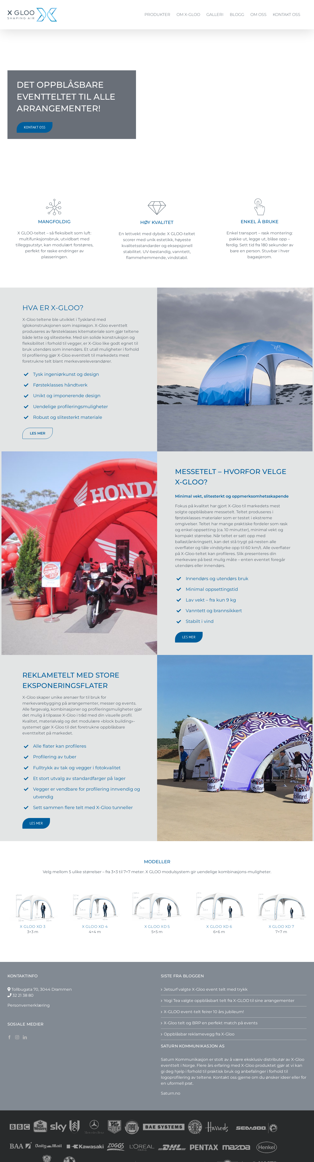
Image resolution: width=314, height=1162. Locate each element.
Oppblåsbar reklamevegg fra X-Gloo (199, 1034)
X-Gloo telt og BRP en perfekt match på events (211, 1023)
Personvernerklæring (28, 1005)
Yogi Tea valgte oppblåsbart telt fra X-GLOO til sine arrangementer (229, 1000)
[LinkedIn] (25, 1037)
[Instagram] (17, 1037)
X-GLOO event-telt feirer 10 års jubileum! (204, 1011)
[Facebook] (9, 1037)
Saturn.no (170, 1093)
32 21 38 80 (23, 995)
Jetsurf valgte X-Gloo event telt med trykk (206, 989)
